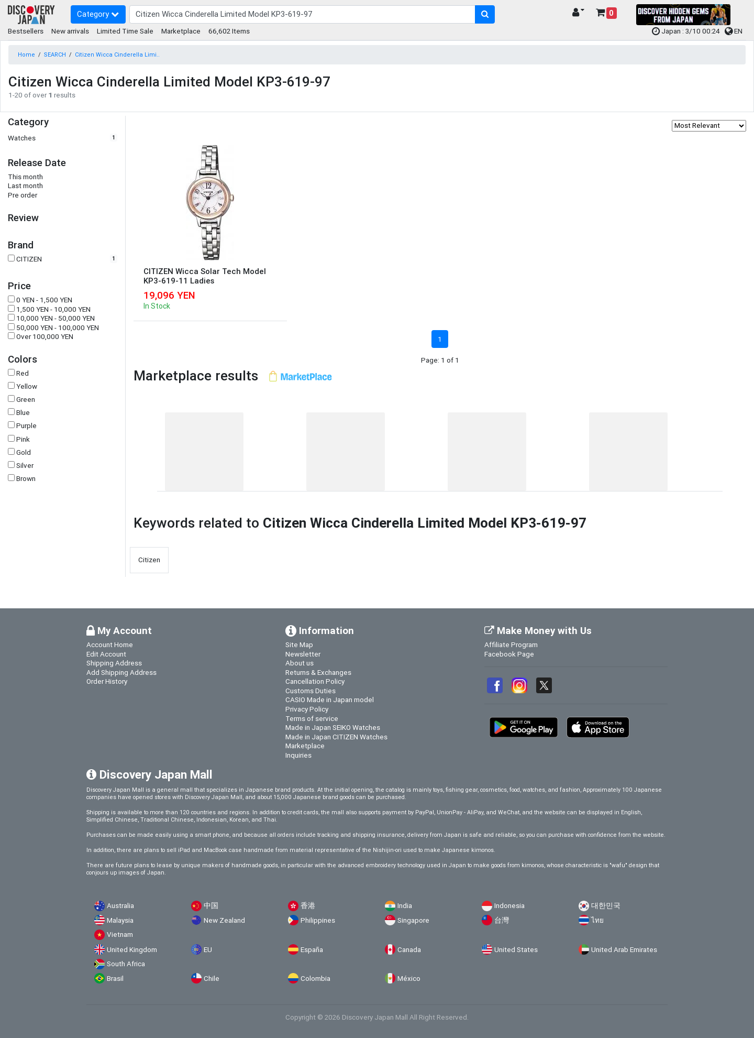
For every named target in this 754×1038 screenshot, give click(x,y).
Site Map (299, 644)
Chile (211, 978)
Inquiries (298, 755)
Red (22, 373)
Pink (23, 439)
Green (25, 399)
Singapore (413, 920)
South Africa (126, 963)
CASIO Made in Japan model (329, 699)
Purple (26, 425)
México (408, 978)
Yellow (26, 386)
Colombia (315, 978)
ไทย (597, 920)
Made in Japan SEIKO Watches (332, 727)
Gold (23, 452)
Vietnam (120, 934)
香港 (308, 905)
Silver (25, 465)
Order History (106, 681)
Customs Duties (310, 690)
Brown (26, 478)
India (404, 905)
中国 (211, 905)
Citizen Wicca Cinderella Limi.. (117, 54)
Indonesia (509, 905)
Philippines (318, 920)
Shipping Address (114, 663)
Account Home (109, 644)
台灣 (501, 920)
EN (733, 31)
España (312, 949)
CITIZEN (29, 259)
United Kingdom (132, 949)
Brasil (115, 978)
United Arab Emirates (624, 949)
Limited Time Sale (125, 31)
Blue (23, 412)
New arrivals (70, 31)
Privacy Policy (306, 709)
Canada (409, 949)
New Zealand (224, 920)
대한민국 (605, 905)
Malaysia (120, 920)
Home (26, 54)
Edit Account (106, 654)
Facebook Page (509, 654)
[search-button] (485, 14)
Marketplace (181, 31)
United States (516, 949)
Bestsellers (25, 31)
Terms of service (311, 718)
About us (299, 663)
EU (208, 949)
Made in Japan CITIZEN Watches (336, 736)
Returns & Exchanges (318, 672)
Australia (120, 905)
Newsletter (302, 654)
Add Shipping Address (121, 672)
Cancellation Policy (315, 681)
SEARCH (55, 54)
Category (98, 14)
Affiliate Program (511, 644)
